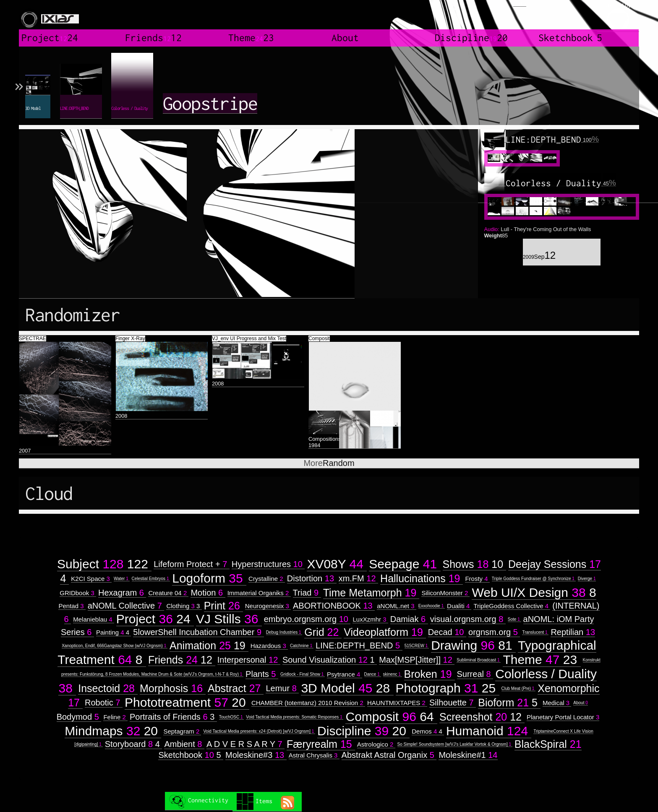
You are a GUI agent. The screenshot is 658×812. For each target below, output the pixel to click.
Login (519, 3)
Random (328, 463)
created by (618, 16)
